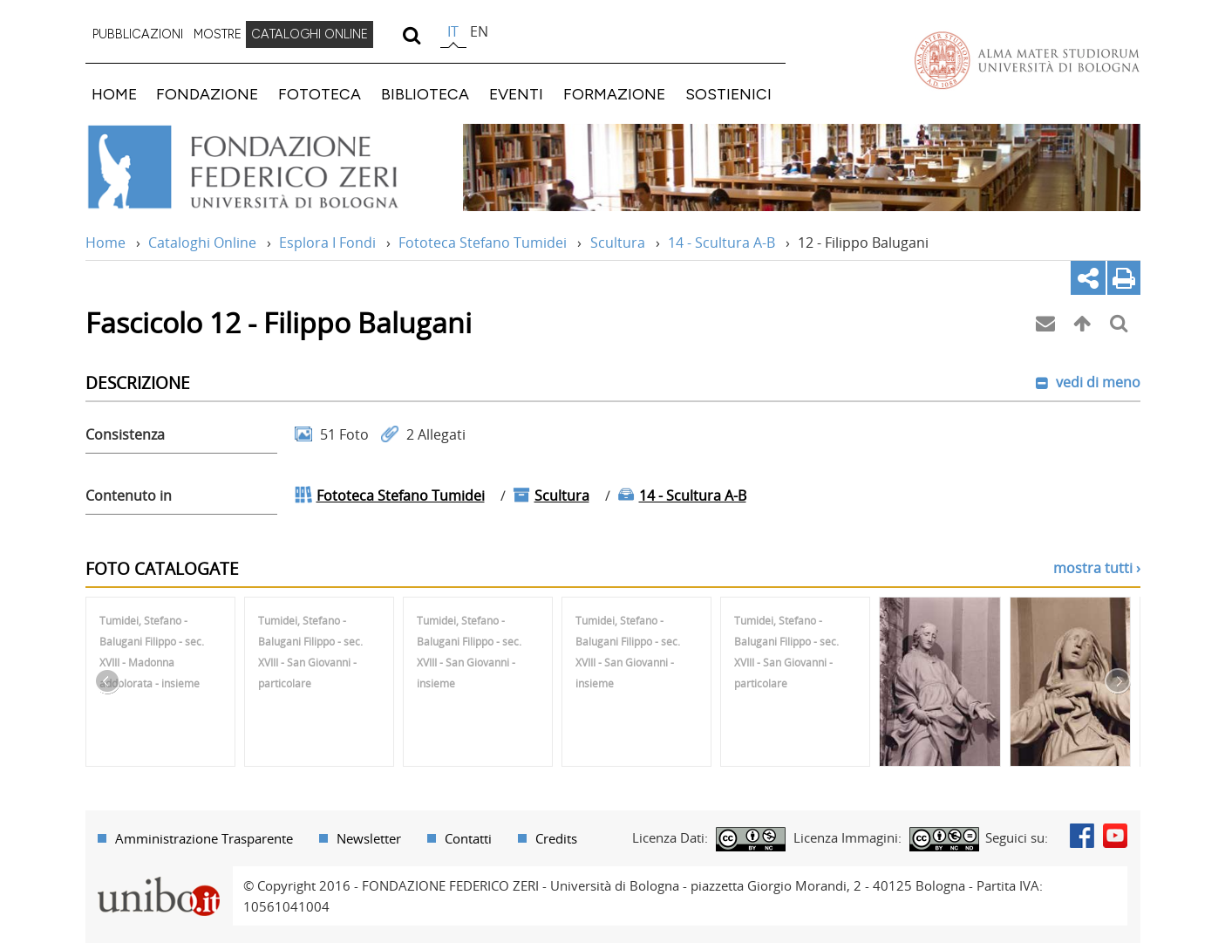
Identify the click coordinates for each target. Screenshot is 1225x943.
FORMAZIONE (614, 94)
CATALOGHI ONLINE (309, 34)
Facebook (1082, 835)
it (453, 31)
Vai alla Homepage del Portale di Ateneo (1027, 60)
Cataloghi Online (202, 242)
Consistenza (125, 434)
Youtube (1115, 835)
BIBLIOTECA (425, 94)
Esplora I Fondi (327, 242)
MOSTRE (218, 34)
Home (105, 242)
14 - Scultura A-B (721, 242)
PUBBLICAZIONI (137, 34)
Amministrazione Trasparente (204, 838)
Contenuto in (128, 495)
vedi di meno (1096, 382)
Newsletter (369, 838)
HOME (114, 94)
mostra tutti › (1096, 567)
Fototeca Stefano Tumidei (482, 242)
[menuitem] (137, 35)
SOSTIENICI (728, 94)
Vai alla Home (265, 167)
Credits (556, 838)
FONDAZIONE (207, 94)
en (479, 31)
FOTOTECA (319, 94)
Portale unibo (159, 876)
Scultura (617, 242)
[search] (411, 35)
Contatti (468, 838)
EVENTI (516, 94)
